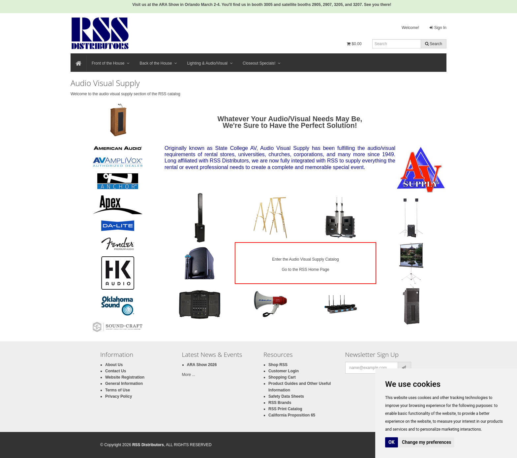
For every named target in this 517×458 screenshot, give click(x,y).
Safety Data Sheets (286, 396)
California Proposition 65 (291, 415)
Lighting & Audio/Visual (210, 63)
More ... (189, 374)
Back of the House (158, 63)
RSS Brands (279, 402)
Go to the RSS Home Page (305, 269)
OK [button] (391, 442)
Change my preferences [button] (426, 442)
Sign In (438, 27)
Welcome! (410, 27)
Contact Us (115, 371)
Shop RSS (278, 364)
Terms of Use (117, 390)
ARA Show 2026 (202, 364)
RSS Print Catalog (285, 409)
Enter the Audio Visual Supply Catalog (305, 259)
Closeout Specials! (262, 63)
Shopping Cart (282, 377)
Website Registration (124, 377)
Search (433, 44)
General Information (124, 383)
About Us (114, 364)
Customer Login (283, 371)
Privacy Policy (118, 396)
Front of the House (111, 63)
